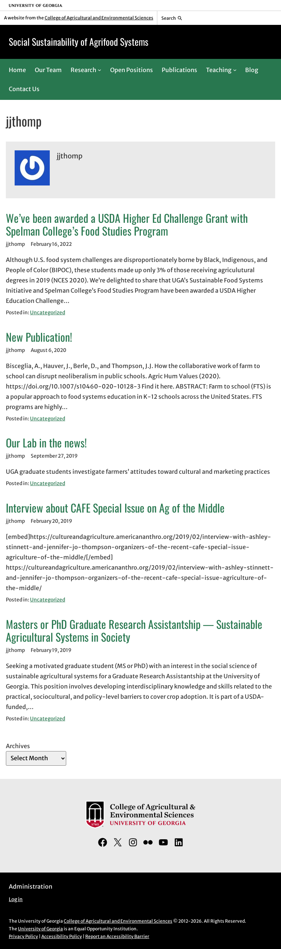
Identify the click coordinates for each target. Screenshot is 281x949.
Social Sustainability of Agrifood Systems (79, 41)
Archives (18, 746)
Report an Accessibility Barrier (117, 936)
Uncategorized (47, 313)
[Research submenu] (99, 70)
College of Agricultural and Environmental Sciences (99, 17)
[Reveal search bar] (171, 18)
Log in (16, 899)
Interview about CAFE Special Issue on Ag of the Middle (115, 507)
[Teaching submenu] (235, 70)
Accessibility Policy (61, 936)
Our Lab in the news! (46, 442)
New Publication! (39, 337)
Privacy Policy (23, 936)
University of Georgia (40, 928)
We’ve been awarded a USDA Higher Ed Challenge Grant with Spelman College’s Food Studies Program (127, 224)
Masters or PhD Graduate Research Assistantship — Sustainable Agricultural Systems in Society (134, 631)
